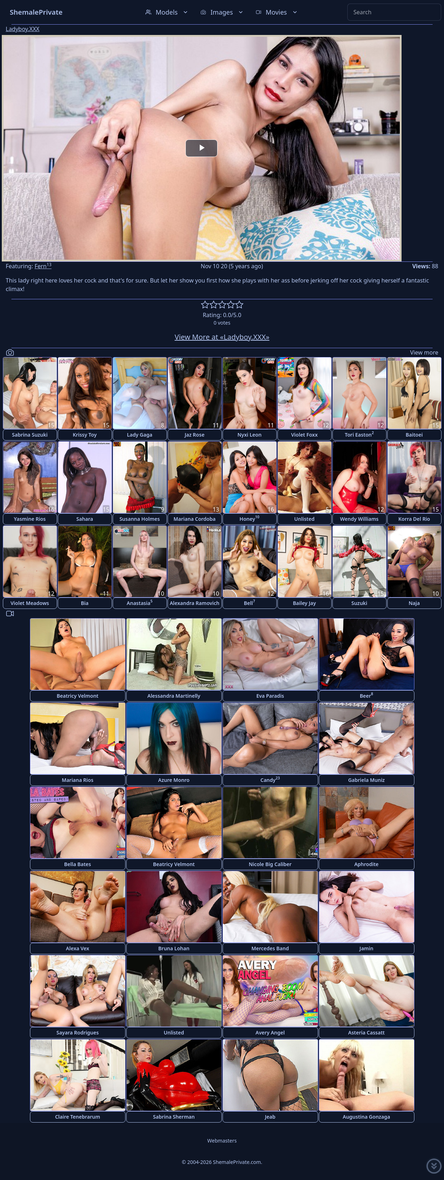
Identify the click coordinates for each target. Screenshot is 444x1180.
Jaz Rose (195, 434)
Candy (270, 779)
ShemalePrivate (36, 12)
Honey (250, 518)
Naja (414, 603)
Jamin (366, 948)
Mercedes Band (270, 948)
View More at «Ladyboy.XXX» (222, 337)
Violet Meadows (30, 603)
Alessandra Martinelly (173, 695)
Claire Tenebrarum (77, 1116)
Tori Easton (359, 434)
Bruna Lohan (173, 948)
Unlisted (304, 518)
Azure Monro (174, 780)
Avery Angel (270, 1032)
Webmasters (221, 1140)
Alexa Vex (77, 948)
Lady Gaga (139, 434)
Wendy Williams (359, 518)
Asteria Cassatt (366, 1032)
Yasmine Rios (30, 518)
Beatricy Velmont (77, 695)
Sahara (84, 518)
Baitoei (414, 434)
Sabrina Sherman (174, 1116)
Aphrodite (366, 864)
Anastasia (139, 602)
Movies (277, 12)
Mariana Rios (77, 780)
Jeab (270, 1116)
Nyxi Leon (250, 434)
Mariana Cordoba (195, 518)
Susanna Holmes (139, 518)
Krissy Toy (85, 434)
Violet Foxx (304, 434)
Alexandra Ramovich (194, 603)
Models (167, 12)
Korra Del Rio (414, 518)
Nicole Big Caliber (270, 864)
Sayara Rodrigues (77, 1032)
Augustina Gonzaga (366, 1116)
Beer (366, 695)
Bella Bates (77, 864)
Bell (249, 602)
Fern (43, 266)
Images (222, 12)
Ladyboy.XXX (23, 29)
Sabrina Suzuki (30, 434)
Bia (84, 603)
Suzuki (359, 603)
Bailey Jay (304, 603)
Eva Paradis (270, 695)
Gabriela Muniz (366, 780)
